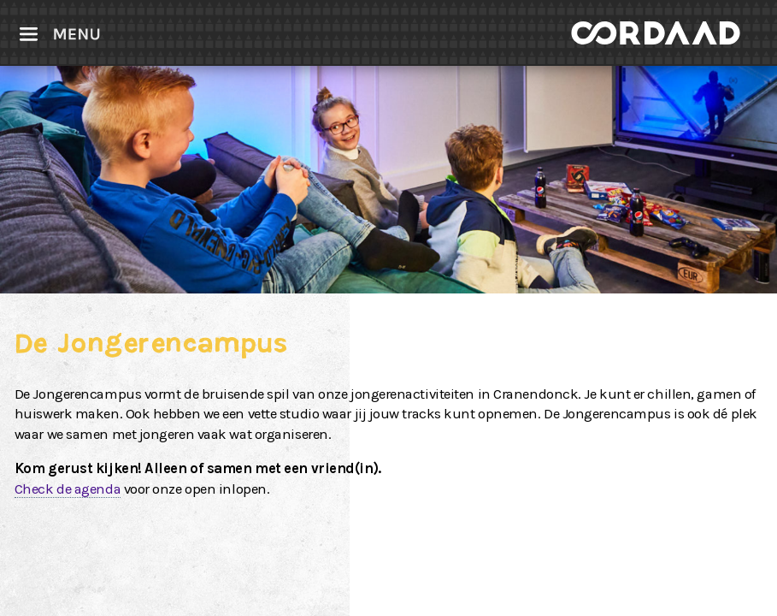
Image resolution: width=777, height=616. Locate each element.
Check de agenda (68, 489)
